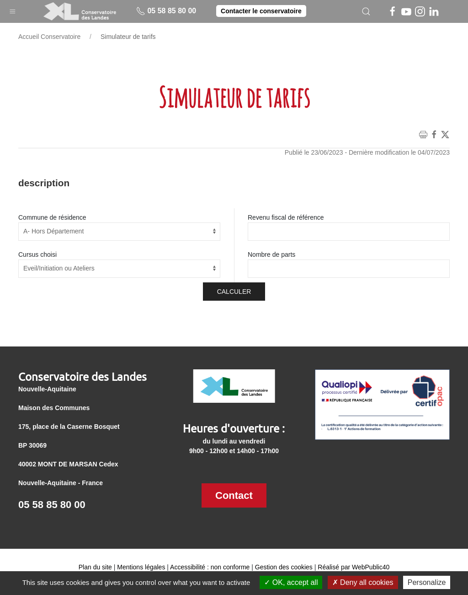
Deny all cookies (363, 582)
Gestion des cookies (284, 567)
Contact (234, 495)
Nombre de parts (271, 254)
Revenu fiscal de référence (286, 217)
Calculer (234, 291)
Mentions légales (141, 567)
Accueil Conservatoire (49, 36)
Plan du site (95, 567)
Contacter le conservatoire (261, 11)
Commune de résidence (52, 217)
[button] (12, 9)
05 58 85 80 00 (166, 11)
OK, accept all (291, 582)
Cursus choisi (37, 254)
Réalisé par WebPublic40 (353, 567)
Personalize (427, 582)
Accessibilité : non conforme (210, 567)
